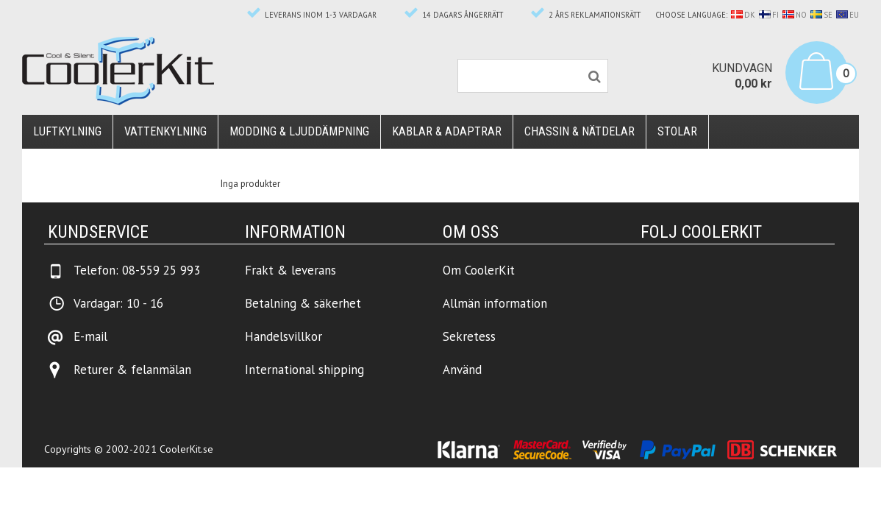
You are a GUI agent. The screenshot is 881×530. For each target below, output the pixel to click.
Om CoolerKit (479, 270)
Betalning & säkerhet (303, 303)
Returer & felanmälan (132, 369)
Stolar (677, 131)
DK (743, 15)
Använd (462, 369)
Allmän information (495, 303)
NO (794, 15)
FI (769, 15)
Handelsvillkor (283, 336)
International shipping (304, 369)
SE (821, 15)
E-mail (90, 336)
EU (847, 15)
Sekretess (469, 336)
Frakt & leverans (290, 270)
